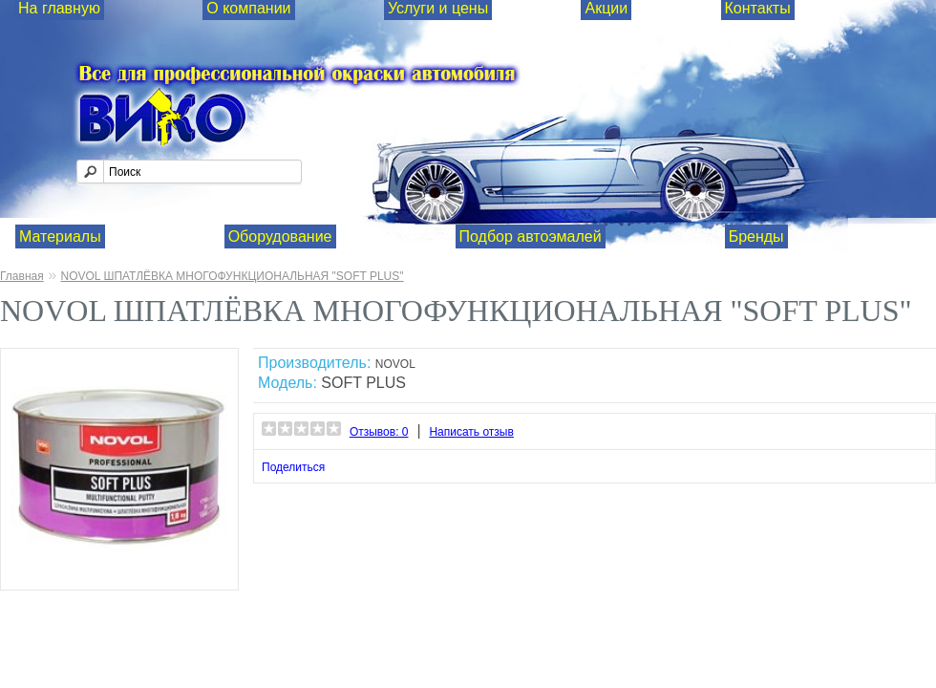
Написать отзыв (471, 432)
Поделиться (293, 467)
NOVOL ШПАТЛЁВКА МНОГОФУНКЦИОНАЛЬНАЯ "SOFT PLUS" (231, 276)
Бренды (756, 236)
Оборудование (280, 236)
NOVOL (395, 364)
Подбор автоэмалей (530, 236)
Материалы (60, 236)
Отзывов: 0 (379, 432)
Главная (22, 276)
